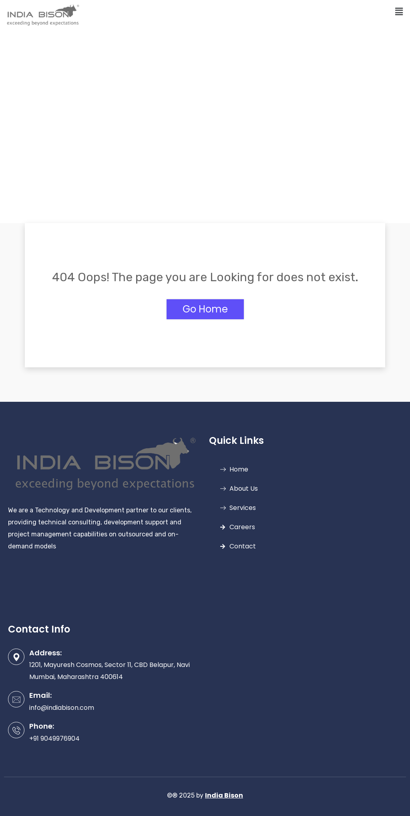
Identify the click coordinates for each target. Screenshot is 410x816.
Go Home (205, 309)
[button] (399, 11)
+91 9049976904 (54, 738)
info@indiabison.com (61, 707)
